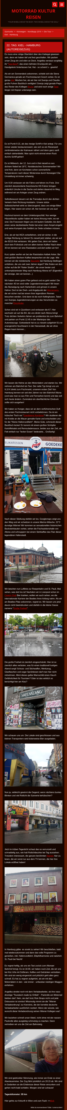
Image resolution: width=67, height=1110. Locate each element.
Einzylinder (18, 303)
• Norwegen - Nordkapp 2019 (28, 31)
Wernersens (52, 290)
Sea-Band (13, 64)
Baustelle (35, 261)
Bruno (31, 87)
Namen (50, 856)
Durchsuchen (54, 4)
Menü (61, 4)
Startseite (9, 31)
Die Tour (47, 31)
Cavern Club (10, 595)
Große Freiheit (20, 608)
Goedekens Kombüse (34, 415)
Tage (56, 87)
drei (13, 80)
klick (52, 1101)
